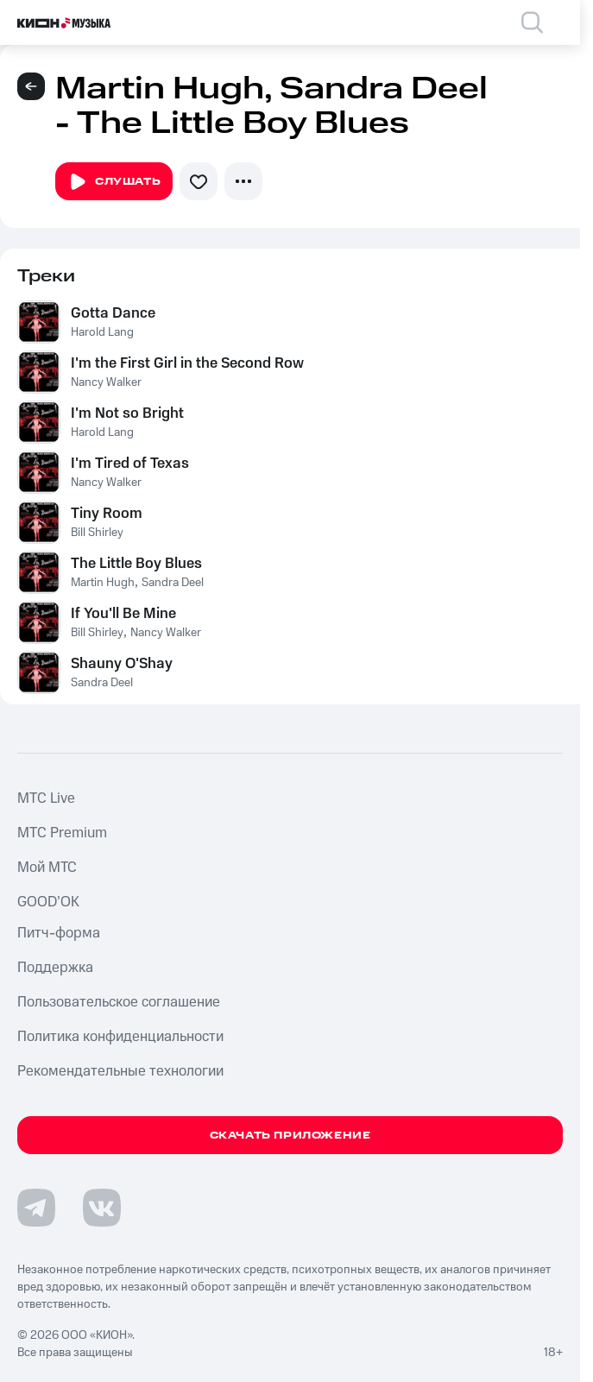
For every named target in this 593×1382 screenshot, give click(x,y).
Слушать (114, 182)
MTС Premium (62, 833)
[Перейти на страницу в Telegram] (36, 1208)
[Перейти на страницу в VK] (102, 1208)
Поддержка (55, 967)
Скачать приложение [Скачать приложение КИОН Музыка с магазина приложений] (290, 1135)
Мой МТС (47, 867)
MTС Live (46, 798)
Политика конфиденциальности (120, 1036)
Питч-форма (58, 933)
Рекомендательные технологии (120, 1071)
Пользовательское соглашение (118, 1002)
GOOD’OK (48, 902)
